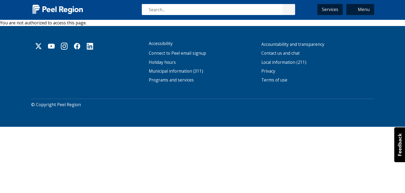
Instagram (64, 46)
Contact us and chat (280, 53)
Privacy (268, 71)
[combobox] (218, 9)
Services (330, 9)
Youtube (51, 46)
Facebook (77, 46)
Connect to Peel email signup (177, 53)
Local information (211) (283, 62)
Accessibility (161, 43)
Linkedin (90, 46)
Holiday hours (162, 62)
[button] (360, 9)
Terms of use (274, 80)
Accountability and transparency (292, 44)
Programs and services (171, 80)
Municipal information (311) (176, 71)
